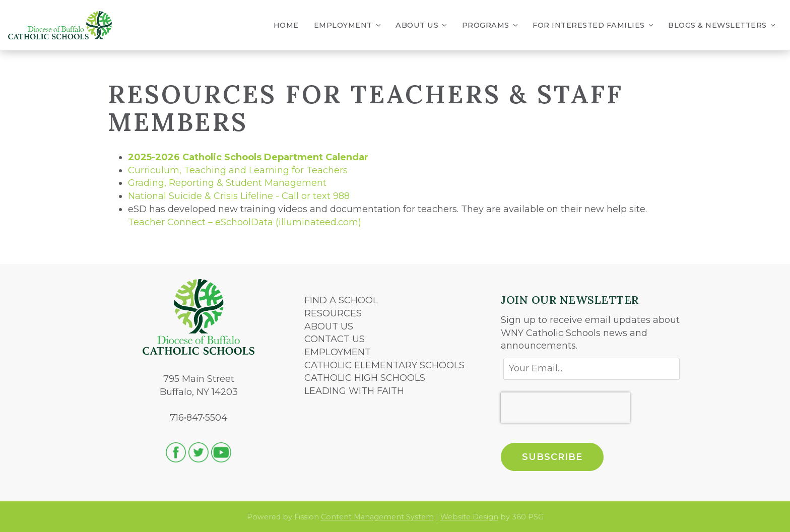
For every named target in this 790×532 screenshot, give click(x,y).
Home (286, 25)
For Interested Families (593, 25)
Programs (490, 25)
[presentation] (565, 407)
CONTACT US (334, 339)
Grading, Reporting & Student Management (227, 182)
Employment (347, 25)
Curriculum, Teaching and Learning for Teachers (238, 170)
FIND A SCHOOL (341, 300)
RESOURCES (333, 313)
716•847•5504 (198, 417)
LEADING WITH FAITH (354, 390)
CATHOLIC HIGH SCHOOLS (364, 377)
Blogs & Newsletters (721, 25)
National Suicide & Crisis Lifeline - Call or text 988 (239, 196)
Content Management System (377, 516)
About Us (421, 25)
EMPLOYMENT (337, 352)
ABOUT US (328, 326)
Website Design (469, 516)
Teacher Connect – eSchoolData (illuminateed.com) (244, 222)
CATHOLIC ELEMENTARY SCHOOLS (384, 365)
